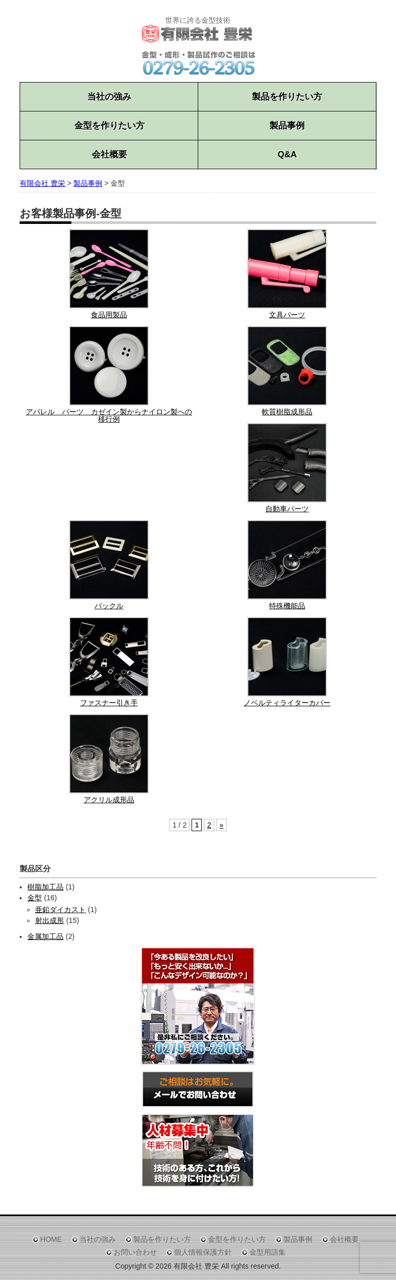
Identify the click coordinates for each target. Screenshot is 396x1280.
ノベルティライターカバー (287, 703)
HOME (51, 1239)
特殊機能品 (287, 606)
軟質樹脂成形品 (287, 412)
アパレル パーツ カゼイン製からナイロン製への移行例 (109, 415)
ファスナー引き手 (109, 703)
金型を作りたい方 (109, 126)
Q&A (287, 154)
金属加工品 (45, 936)
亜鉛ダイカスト (60, 909)
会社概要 (109, 154)
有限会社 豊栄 (42, 183)
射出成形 (49, 920)
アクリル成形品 (109, 800)
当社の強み (109, 97)
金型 (34, 898)
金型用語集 (267, 1252)
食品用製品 (109, 315)
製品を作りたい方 (287, 97)
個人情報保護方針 (203, 1252)
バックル (108, 606)
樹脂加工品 (45, 887)
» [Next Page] (221, 825)
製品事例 (287, 126)
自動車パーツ (287, 509)
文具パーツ (287, 315)
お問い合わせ (135, 1252)
